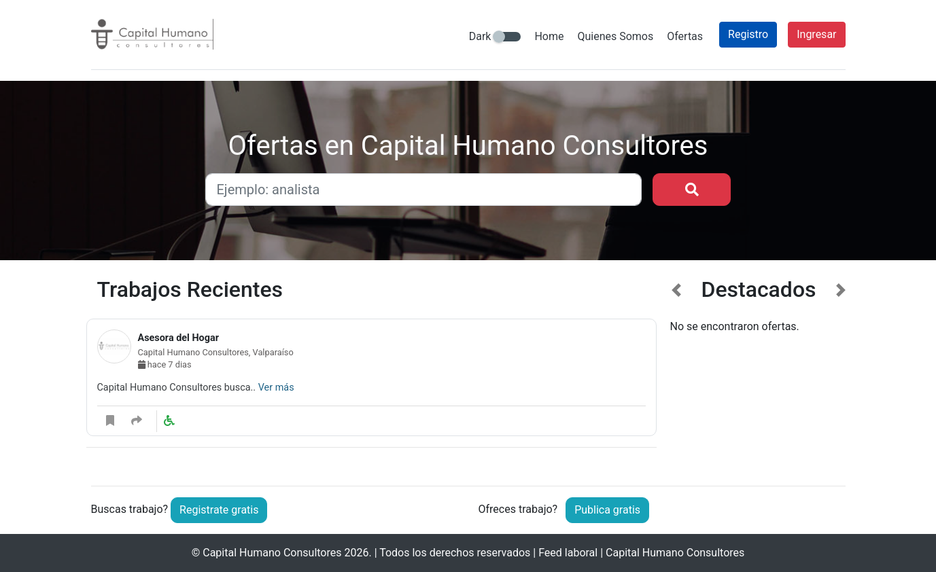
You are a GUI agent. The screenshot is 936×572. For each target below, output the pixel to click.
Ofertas (685, 36)
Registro (748, 34)
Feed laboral (567, 552)
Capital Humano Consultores (272, 552)
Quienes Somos (615, 36)
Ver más (276, 387)
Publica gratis (607, 509)
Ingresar (816, 34)
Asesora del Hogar (178, 338)
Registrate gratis (218, 509)
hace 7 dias (165, 364)
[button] (676, 371)
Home (549, 36)
